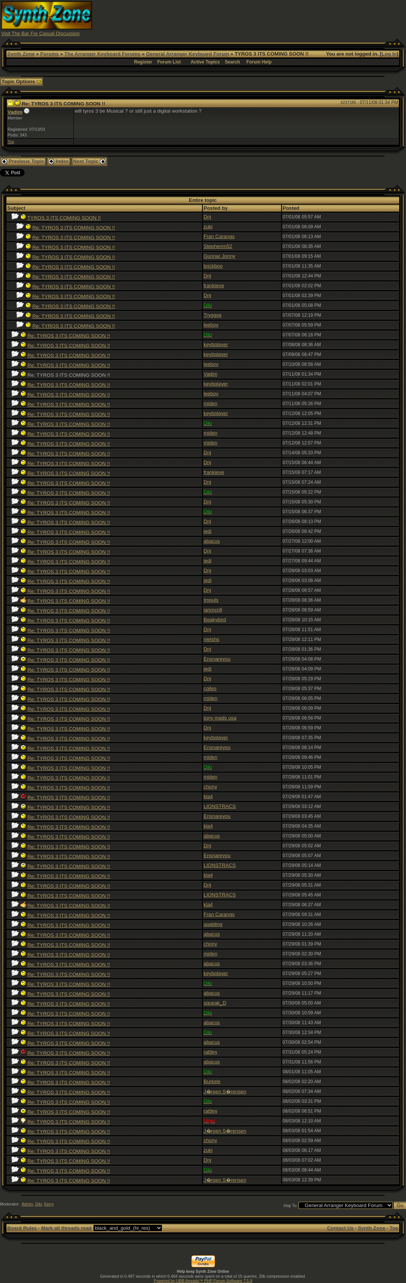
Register (143, 62)
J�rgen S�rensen (225, 1091)
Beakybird (215, 619)
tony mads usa (220, 718)
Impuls (211, 600)
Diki (38, 1204)
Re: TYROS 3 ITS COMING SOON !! (73, 228)
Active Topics (205, 62)
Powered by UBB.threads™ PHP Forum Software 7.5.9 (203, 1280)
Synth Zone (21, 54)
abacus (212, 541)
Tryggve (213, 315)
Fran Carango (219, 236)
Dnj (207, 217)
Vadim (15, 112)
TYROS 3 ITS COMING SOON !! (64, 218)
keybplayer (216, 344)
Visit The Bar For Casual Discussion (40, 33)
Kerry (49, 1204)
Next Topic (89, 161)
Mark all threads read (66, 1228)
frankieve (214, 285)
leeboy (211, 325)
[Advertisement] (267, 18)
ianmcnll (213, 610)
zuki (208, 226)
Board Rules (22, 1228)
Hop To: (291, 1205)
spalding (213, 924)
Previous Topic (23, 161)
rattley (210, 1052)
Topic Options (21, 81)
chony (210, 786)
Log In (389, 54)
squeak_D (215, 1003)
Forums (49, 54)
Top (11, 141)
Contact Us (340, 1228)
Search (232, 62)
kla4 (208, 796)
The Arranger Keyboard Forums (102, 54)
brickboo (213, 266)
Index (58, 161)
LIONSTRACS (220, 806)
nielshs (211, 639)
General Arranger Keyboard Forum (187, 54)
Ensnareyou (217, 659)
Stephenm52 (218, 246)
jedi (208, 531)
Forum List (169, 62)
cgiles (210, 688)
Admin (27, 1204)
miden (210, 403)
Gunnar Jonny (219, 256)
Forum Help (259, 62)
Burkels (212, 1081)
